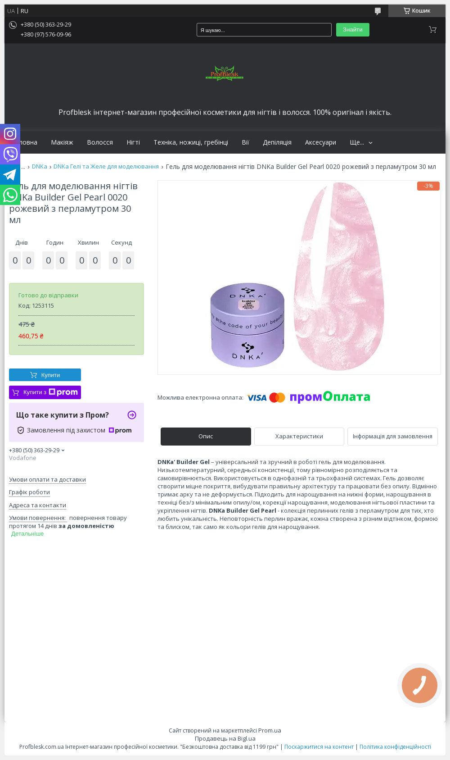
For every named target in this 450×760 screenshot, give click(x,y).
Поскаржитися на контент (319, 747)
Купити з (50, 392)
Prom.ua (269, 730)
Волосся (100, 142)
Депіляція (277, 142)
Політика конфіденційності (395, 747)
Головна (24, 142)
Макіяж (62, 142)
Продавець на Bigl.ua (225, 738)
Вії (245, 142)
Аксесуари (320, 142)
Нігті (133, 142)
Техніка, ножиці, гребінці (190, 142)
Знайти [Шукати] (353, 29)
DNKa (39, 166)
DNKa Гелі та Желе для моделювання (106, 166)
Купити (50, 375)
